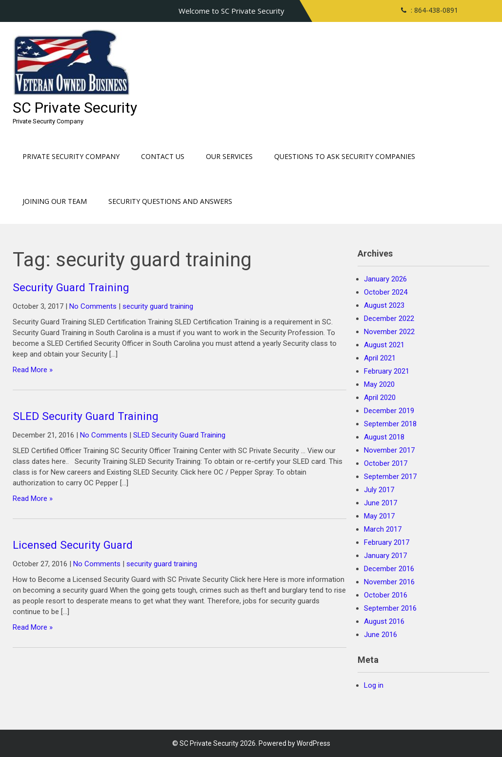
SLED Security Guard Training (86, 416)
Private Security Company (71, 156)
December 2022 (389, 318)
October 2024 (385, 292)
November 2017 (389, 450)
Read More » (33, 369)
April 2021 (380, 358)
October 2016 (385, 595)
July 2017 (379, 489)
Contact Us (162, 156)
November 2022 (389, 331)
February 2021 (386, 371)
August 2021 (384, 344)
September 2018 (390, 423)
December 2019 (389, 410)
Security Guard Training (71, 287)
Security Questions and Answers (170, 201)
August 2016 (384, 621)
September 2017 (390, 476)
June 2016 (380, 634)
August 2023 (384, 305)
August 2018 (384, 437)
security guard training (157, 306)
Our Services (229, 156)
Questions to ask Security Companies (344, 156)
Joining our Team (54, 201)
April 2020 (380, 397)
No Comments (93, 306)
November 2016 (389, 582)
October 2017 (385, 463)
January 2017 (385, 555)
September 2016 (390, 608)
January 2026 (385, 279)
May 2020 (379, 384)
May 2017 (379, 516)
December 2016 (389, 568)
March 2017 (383, 529)
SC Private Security (75, 107)
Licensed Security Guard (73, 544)
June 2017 (380, 502)
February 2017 (386, 542)
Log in (373, 685)
